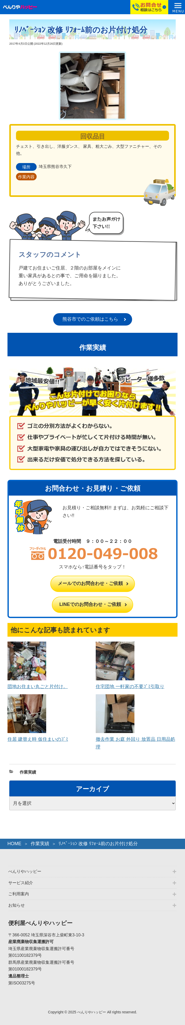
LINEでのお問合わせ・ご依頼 (90, 604)
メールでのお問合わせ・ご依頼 (90, 583)
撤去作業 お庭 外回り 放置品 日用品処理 (135, 739)
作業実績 (28, 772)
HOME (14, 843)
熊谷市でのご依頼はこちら (90, 319)
